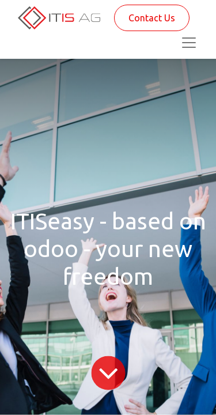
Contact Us (151, 18)
